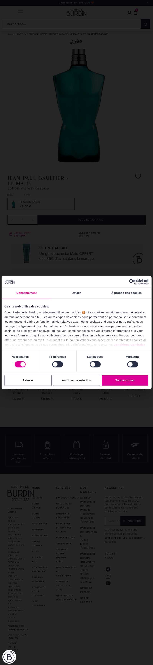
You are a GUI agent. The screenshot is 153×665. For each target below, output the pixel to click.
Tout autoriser (125, 380)
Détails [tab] (76, 292)
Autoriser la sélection (76, 380)
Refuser (28, 380)
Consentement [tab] (26, 292)
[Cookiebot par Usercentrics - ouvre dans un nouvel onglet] (132, 282)
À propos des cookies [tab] (126, 292)
